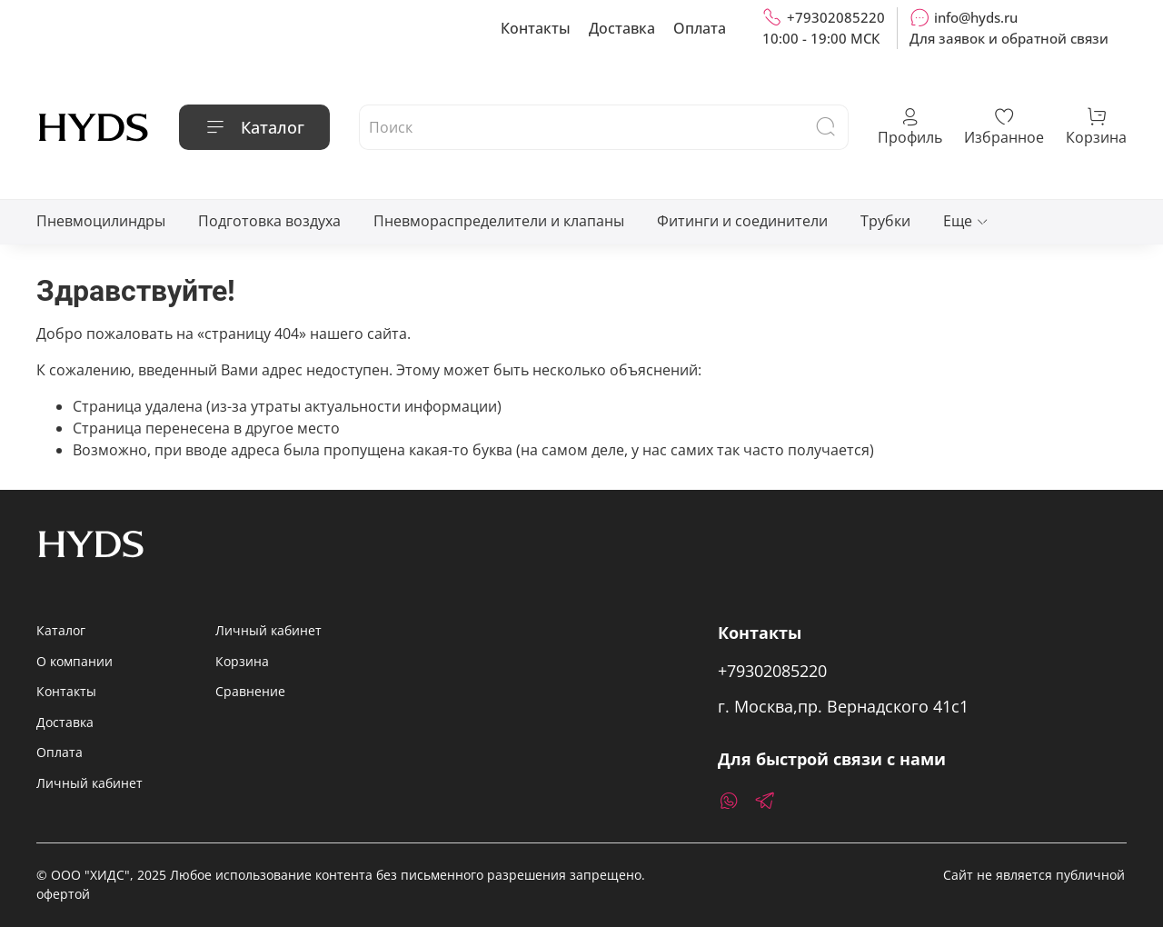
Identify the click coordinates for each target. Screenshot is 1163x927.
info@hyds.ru (964, 17)
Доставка (622, 28)
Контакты (536, 28)
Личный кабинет (89, 783)
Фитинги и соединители (742, 221)
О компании (74, 661)
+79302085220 (823, 17)
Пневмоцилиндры (100, 221)
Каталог (254, 127)
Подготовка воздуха (269, 221)
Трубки (885, 221)
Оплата (699, 28)
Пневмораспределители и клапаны (498, 221)
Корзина (242, 661)
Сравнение (250, 691)
